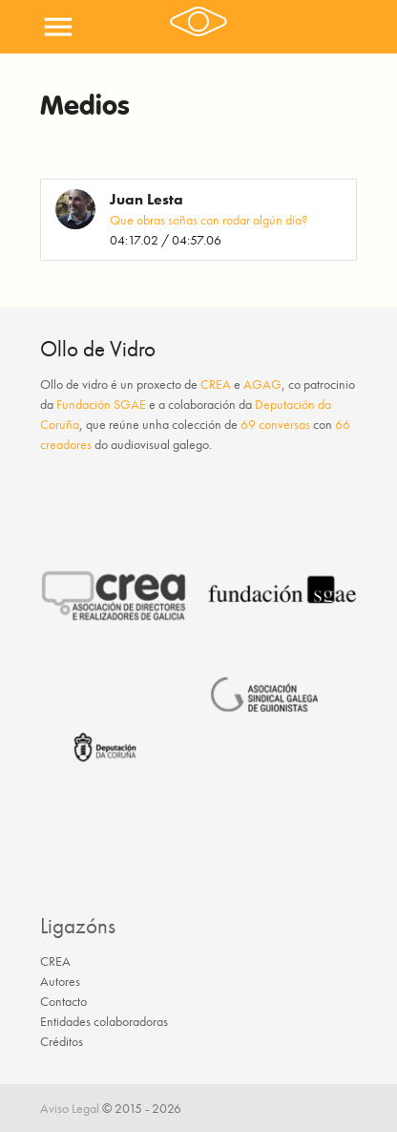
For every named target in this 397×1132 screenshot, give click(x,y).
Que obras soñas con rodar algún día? (208, 219)
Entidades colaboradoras (104, 1021)
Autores (60, 981)
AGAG (262, 384)
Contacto (63, 1001)
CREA (215, 384)
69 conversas (275, 424)
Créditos (61, 1041)
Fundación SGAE (101, 404)
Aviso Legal (69, 1108)
